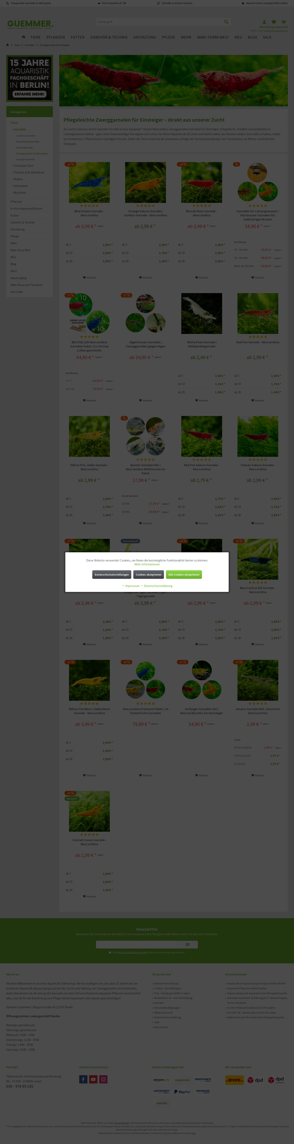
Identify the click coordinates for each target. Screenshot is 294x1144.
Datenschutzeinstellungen (112, 574)
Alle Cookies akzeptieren (183, 574)
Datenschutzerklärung (156, 586)
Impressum (130, 586)
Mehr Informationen (147, 564)
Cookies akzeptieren (148, 574)
